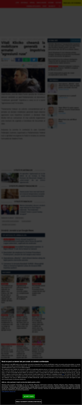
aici (63, 374)
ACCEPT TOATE (28, 396)
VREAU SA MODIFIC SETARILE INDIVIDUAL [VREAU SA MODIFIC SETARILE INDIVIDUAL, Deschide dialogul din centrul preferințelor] (29, 401)
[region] (41, 382)
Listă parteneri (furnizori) (8, 391)
